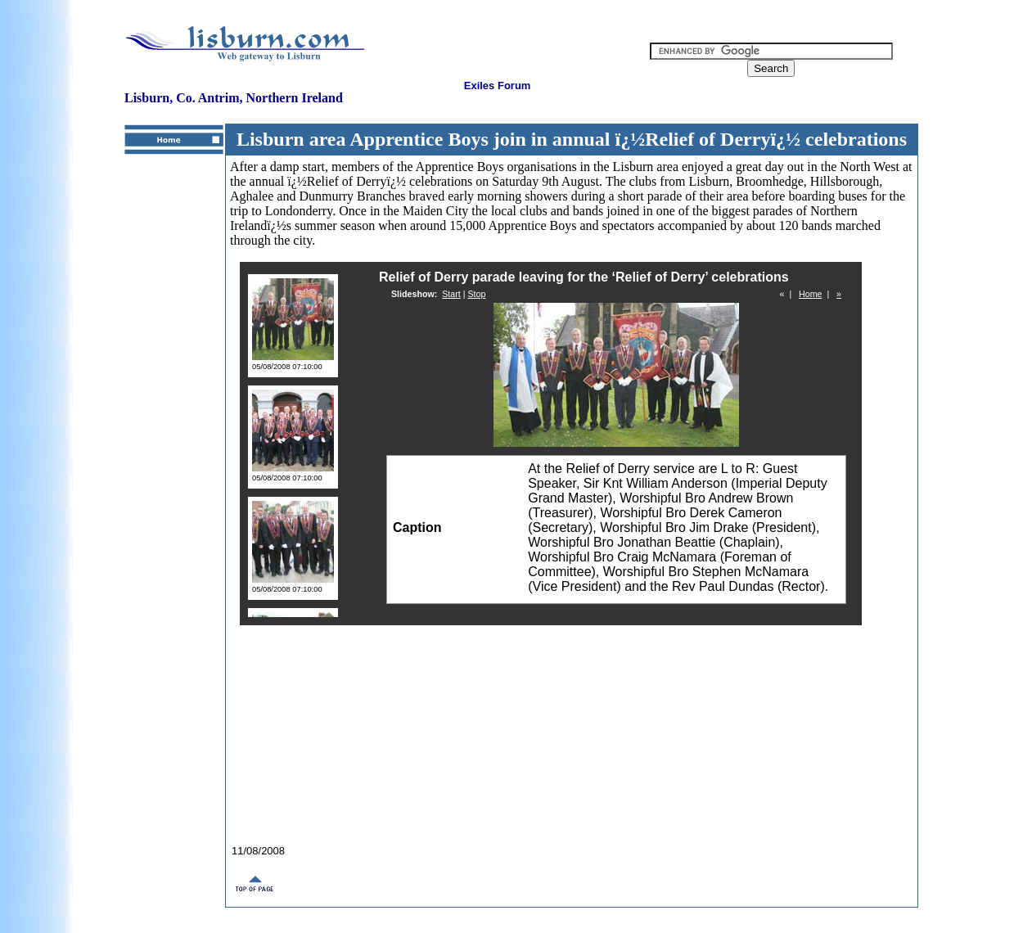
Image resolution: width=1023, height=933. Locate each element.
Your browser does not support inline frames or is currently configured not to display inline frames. (572, 532)
